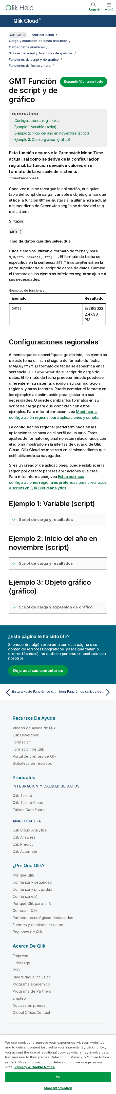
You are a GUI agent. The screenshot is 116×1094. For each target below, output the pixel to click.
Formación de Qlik (28, 749)
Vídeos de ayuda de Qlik (34, 728)
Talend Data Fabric (29, 809)
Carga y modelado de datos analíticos (38, 41)
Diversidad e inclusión (32, 977)
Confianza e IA (25, 896)
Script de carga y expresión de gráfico (56, 607)
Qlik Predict (23, 844)
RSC (16, 970)
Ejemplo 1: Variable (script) (35, 127)
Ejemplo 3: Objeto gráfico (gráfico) (42, 139)
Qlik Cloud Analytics (30, 830)
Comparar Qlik (25, 910)
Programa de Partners (32, 991)
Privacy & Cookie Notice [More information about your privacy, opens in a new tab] (34, 1067)
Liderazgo (21, 963)
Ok (58, 1077)
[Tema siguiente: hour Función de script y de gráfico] (85, 692)
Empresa (20, 956)
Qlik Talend (22, 795)
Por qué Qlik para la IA (32, 903)
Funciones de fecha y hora (30, 65)
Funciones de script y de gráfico (34, 59)
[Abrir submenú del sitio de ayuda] (7, 21)
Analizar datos (43, 35)
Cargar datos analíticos (27, 47)
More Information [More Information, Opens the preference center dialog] (58, 1088)
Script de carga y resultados (46, 519)
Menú (109, 10)
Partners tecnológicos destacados (43, 917)
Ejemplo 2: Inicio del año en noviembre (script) (51, 133)
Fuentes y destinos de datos (38, 925)
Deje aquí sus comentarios (38, 670)
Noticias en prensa (29, 1005)
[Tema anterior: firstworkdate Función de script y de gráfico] (30, 692)
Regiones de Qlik (28, 932)
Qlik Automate (25, 851)
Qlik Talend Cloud (28, 802)
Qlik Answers (24, 837)
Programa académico (31, 984)
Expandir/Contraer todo (83, 81)
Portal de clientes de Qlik (34, 756)
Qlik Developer (25, 735)
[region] (58, 1064)
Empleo (19, 998)
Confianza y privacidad (32, 889)
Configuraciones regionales (36, 120)
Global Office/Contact (31, 1012)
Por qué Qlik (23, 875)
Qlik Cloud (27, 21)
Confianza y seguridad (32, 882)
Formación (22, 742)
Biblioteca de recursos (32, 763)
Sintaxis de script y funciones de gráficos (41, 53)
